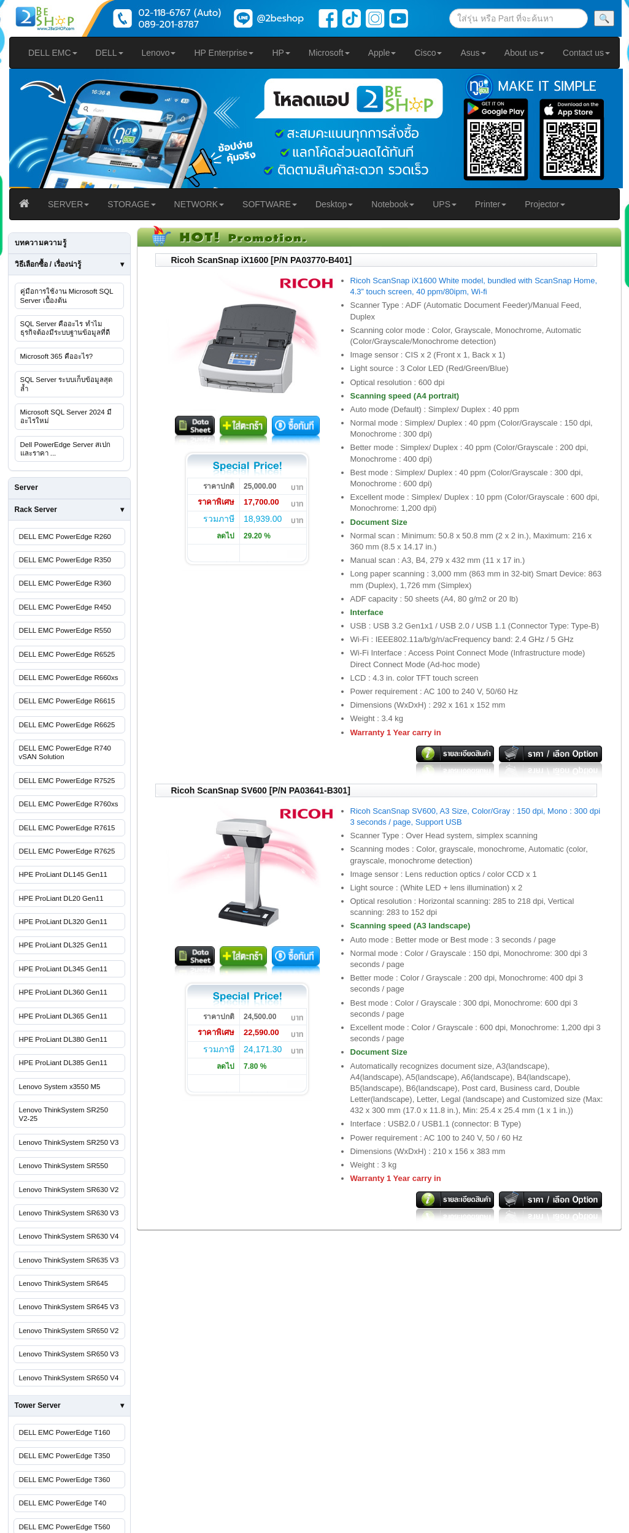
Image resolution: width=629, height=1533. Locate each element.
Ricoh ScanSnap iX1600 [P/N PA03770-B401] (261, 260)
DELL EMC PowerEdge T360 (64, 1479)
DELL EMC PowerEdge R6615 (67, 701)
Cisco (428, 53)
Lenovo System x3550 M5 (60, 1086)
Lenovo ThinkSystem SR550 (64, 1165)
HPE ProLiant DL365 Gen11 (63, 1016)
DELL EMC (52, 53)
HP (281, 53)
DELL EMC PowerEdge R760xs (68, 804)
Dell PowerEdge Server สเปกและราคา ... (65, 449)
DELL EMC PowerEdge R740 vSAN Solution (65, 752)
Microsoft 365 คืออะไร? (56, 356)
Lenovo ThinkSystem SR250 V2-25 (64, 1114)
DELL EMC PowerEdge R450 (65, 607)
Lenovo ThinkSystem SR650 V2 (69, 1330)
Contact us (586, 53)
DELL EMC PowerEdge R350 (65, 560)
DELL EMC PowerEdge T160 (64, 1432)
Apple (382, 53)
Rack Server (36, 509)
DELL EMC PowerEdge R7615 (67, 827)
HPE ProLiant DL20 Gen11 (61, 898)
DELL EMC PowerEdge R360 (65, 583)
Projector (545, 204)
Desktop (334, 204)
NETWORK (199, 204)
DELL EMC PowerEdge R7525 (67, 780)
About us (524, 53)
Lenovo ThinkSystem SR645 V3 (69, 1306)
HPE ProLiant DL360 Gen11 (63, 992)
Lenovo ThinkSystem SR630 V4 (69, 1236)
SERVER (68, 204)
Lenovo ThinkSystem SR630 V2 (69, 1189)
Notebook (392, 204)
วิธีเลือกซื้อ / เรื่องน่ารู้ (48, 264)
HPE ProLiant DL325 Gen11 (63, 945)
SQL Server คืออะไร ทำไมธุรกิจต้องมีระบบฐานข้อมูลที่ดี (65, 328)
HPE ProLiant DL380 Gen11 (63, 1039)
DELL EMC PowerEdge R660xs (68, 677)
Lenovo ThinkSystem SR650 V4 (69, 1378)
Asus (472, 53)
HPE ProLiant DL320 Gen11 (63, 921)
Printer (490, 204)
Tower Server (38, 1405)
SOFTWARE (269, 204)
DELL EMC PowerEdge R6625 (67, 724)
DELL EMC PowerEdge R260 (65, 536)
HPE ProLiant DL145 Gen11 (63, 874)
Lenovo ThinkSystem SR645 (64, 1283)
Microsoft (329, 53)
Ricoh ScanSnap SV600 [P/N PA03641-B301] (260, 790)
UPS (445, 204)
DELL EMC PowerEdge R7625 (67, 851)
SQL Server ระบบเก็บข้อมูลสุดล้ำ (66, 384)
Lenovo (159, 53)
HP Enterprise (223, 53)
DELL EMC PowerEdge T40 (63, 1503)
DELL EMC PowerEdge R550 (65, 630)
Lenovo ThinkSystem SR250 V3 (69, 1142)
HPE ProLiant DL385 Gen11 (63, 1062)
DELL (109, 53)
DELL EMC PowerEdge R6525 (67, 654)
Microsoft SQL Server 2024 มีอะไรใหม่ (66, 416)
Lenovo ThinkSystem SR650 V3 (69, 1354)
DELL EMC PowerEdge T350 (64, 1455)
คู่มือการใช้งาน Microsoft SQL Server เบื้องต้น (67, 296)
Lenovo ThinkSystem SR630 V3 (69, 1213)
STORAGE (131, 204)
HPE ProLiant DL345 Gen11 (63, 969)
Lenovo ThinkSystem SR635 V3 (69, 1260)
